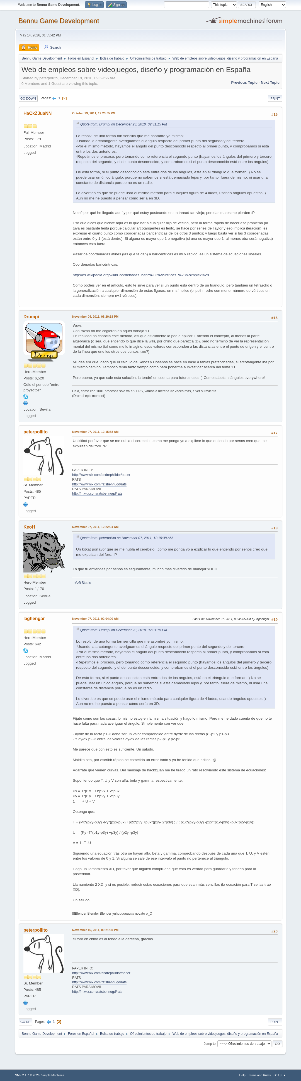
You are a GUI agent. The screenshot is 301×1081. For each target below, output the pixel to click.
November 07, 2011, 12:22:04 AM (95, 527)
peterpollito (35, 432)
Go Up (25, 1021)
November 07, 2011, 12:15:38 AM (95, 431)
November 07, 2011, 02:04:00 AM (95, 618)
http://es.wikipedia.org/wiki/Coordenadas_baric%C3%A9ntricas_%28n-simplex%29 (141, 275)
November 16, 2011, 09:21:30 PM (95, 930)
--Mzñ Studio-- (82, 583)
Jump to (210, 1043)
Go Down (28, 98)
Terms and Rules (259, 1075)
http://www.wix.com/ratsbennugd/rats (99, 484)
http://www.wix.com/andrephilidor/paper (101, 475)
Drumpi (31, 316)
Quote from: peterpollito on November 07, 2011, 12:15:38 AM (126, 538)
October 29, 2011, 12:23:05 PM (93, 113)
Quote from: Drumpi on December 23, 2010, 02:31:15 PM (123, 124)
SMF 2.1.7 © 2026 (27, 1075)
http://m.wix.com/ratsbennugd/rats (97, 493)
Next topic (270, 82)
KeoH (29, 527)
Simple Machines (52, 1075)
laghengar (34, 618)
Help (242, 1075)
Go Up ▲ (279, 1075)
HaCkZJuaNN (37, 113)
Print (275, 98)
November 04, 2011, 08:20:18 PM (95, 316)
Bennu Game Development (58, 20)
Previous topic (244, 82)
